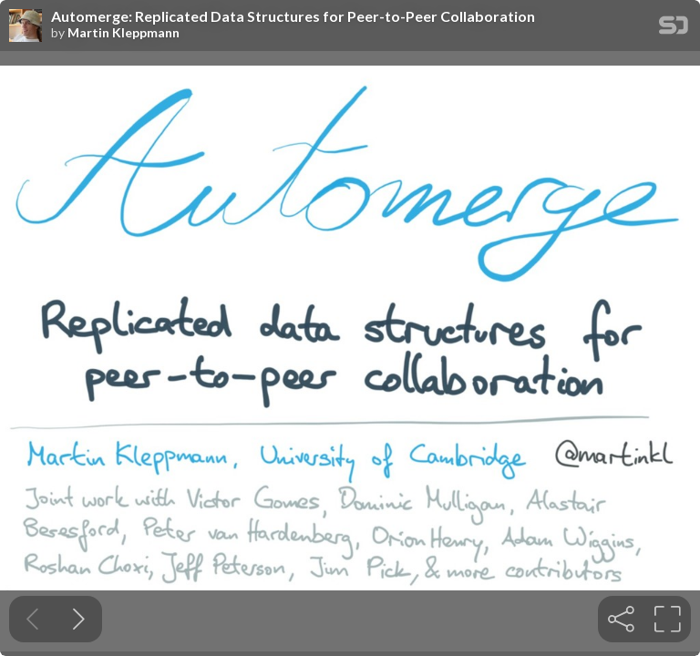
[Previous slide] (32, 619)
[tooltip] (621, 619)
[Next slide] (78, 619)
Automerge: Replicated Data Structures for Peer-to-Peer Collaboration (293, 16)
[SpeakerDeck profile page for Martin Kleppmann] (25, 26)
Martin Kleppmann (123, 32)
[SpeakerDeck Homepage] (673, 28)
